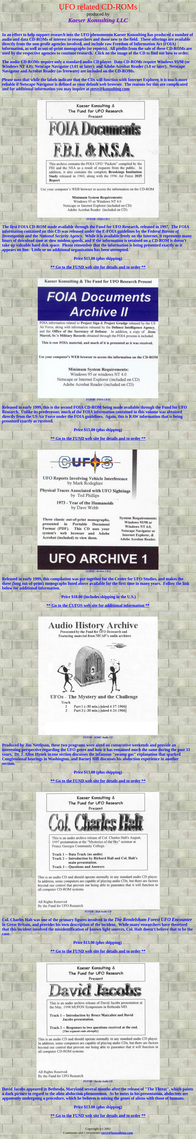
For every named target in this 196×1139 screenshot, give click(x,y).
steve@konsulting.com (109, 89)
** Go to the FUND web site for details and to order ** (98, 267)
